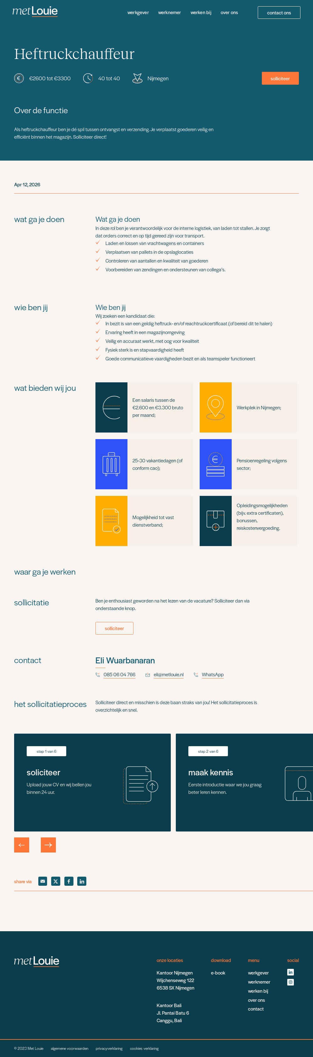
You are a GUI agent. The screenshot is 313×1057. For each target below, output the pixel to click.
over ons (229, 12)
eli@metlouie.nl (169, 674)
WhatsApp (213, 674)
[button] (21, 845)
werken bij (201, 12)
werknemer (169, 12)
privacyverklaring (109, 1048)
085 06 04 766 (119, 674)
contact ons (279, 12)
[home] (35, 12)
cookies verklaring (144, 1048)
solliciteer (280, 78)
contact (256, 1008)
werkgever (138, 12)
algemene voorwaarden (69, 1048)
